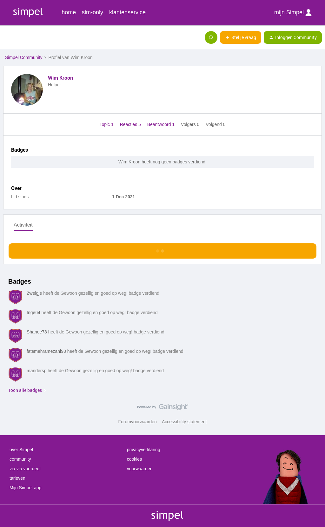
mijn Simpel (293, 12)
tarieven (17, 478)
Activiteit (23, 224)
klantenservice (127, 12)
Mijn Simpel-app (25, 487)
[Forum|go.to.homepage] (36, 37)
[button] (7, 38)
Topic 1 (107, 124)
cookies (134, 459)
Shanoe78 (37, 331)
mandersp (36, 370)
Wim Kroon (60, 77)
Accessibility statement (184, 421)
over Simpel (21, 449)
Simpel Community (23, 57)
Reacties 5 (131, 124)
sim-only (92, 12)
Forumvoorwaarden (137, 421)
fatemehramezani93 (46, 351)
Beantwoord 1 (161, 124)
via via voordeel (25, 468)
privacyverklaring (143, 449)
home (69, 12)
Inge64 (33, 312)
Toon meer (162, 249)
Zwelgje (34, 293)
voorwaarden (140, 468)
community (20, 459)
